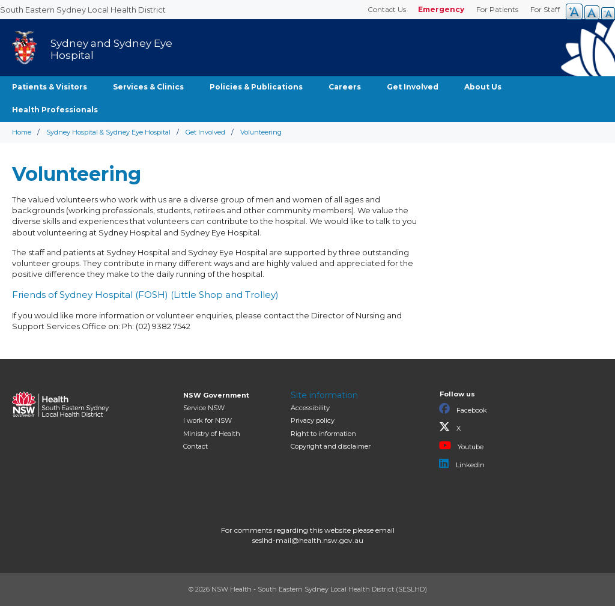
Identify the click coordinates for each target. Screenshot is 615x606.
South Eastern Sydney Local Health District (83, 9)
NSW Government (216, 395)
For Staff (545, 9)
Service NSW (204, 408)
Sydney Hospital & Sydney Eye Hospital (108, 132)
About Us (482, 86)
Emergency (441, 9)
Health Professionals (55, 109)
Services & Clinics (148, 86)
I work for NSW (207, 420)
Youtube (461, 445)
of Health (211, 433)
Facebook (463, 409)
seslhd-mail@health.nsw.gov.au (307, 540)
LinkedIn (462, 463)
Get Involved (412, 86)
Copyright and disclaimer (331, 446)
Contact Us (387, 9)
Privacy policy (313, 420)
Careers (345, 86)
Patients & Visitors (49, 86)
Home (21, 132)
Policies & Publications (256, 86)
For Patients (497, 9)
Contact (195, 446)
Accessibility (310, 408)
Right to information (323, 433)
